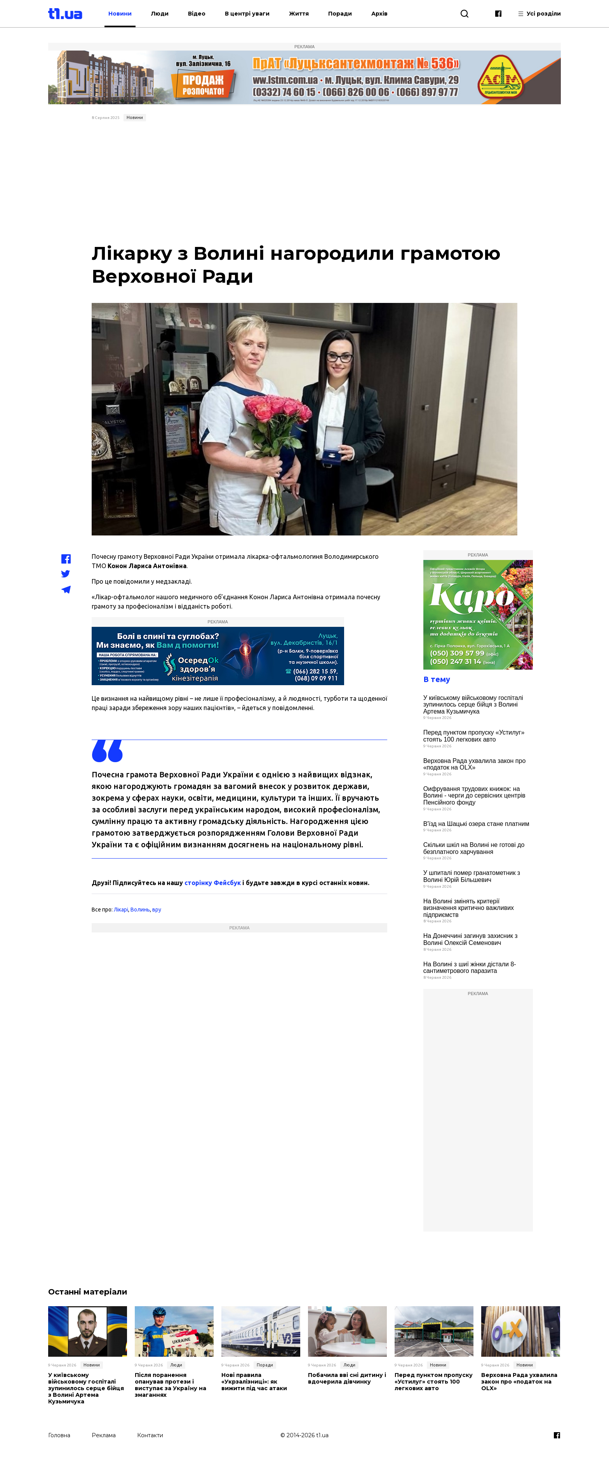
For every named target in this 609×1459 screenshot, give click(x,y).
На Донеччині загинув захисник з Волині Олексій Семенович (470, 939)
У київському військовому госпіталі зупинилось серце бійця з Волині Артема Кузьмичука (473, 705)
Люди (164, 13)
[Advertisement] (305, 182)
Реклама (104, 1434)
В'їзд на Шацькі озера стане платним (476, 823)
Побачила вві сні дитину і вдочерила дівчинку (347, 1378)
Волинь (140, 909)
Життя (303, 13)
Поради (344, 13)
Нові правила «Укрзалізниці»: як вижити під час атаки (253, 1381)
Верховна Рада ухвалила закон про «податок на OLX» (474, 764)
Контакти (150, 1434)
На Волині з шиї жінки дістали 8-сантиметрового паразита (469, 967)
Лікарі (121, 909)
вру (156, 909)
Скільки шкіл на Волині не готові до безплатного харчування (474, 848)
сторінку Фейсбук (212, 882)
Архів (384, 13)
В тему (436, 679)
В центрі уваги (251, 13)
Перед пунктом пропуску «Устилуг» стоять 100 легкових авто (474, 736)
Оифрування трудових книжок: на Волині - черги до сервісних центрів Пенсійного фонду (474, 795)
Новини (124, 13)
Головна (59, 1434)
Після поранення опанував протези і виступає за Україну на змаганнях (170, 1385)
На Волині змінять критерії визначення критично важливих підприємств (468, 908)
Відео (201, 13)
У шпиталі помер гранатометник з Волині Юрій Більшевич (471, 876)
